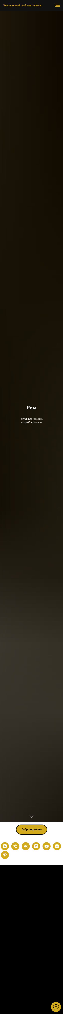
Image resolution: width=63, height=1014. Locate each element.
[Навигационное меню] (57, 5)
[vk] (26, 846)
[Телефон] (15, 846)
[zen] (57, 846)
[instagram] (36, 846)
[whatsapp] (5, 846)
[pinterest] (5, 855)
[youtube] (47, 846)
